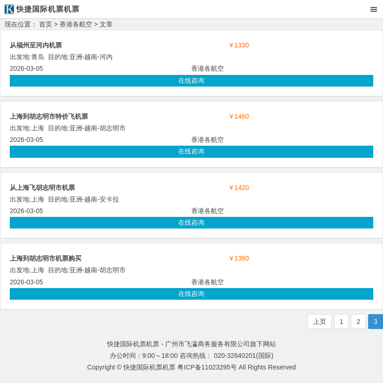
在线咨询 (191, 80)
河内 (106, 56)
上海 (37, 128)
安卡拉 (109, 199)
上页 (319, 321)
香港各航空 (76, 24)
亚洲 (75, 56)
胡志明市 (113, 128)
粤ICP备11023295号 (207, 367)
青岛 (37, 56)
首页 (45, 24)
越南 (90, 56)
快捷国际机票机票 (149, 367)
